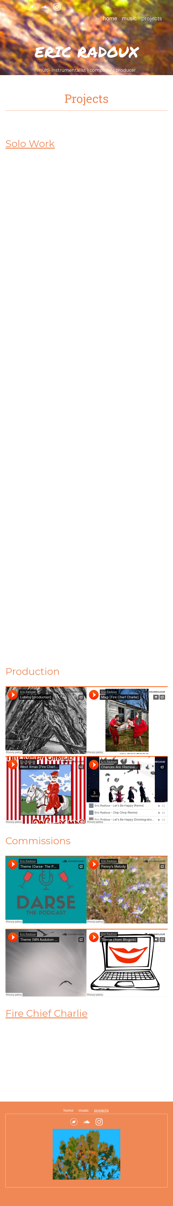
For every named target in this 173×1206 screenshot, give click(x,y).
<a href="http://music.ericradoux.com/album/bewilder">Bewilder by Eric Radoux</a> (39, 262)
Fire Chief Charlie (46, 1013)
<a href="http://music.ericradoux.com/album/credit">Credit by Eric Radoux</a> (39, 620)
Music (129, 18)
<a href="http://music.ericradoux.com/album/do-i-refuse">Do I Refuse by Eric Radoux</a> (107, 335)
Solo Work (30, 144)
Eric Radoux (87, 51)
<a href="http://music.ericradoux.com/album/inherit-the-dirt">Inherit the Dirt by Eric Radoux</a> (39, 547)
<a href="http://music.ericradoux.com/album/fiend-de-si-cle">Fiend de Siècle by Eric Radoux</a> (39, 478)
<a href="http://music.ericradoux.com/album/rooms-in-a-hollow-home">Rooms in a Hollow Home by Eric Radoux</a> (107, 192)
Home (110, 18)
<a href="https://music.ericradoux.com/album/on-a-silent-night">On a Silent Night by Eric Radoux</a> (39, 192)
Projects (151, 18)
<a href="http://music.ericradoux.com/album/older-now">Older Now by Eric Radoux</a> (39, 335)
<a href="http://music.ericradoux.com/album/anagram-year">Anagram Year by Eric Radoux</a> (39, 404)
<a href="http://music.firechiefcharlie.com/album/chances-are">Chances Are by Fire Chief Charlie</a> (39, 1062)
